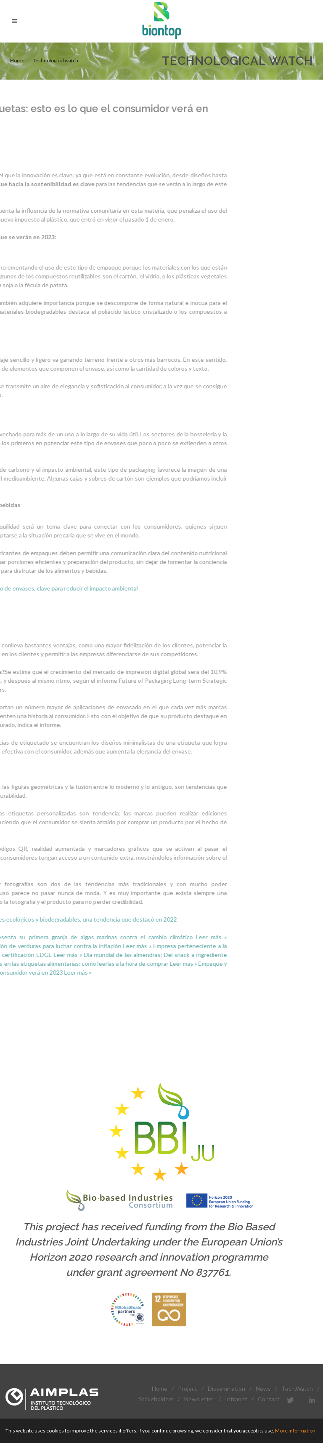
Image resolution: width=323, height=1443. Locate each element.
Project (187, 1388)
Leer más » (143, 937)
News (263, 1388)
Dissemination (226, 1388)
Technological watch (55, 60)
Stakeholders (156, 1399)
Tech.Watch (297, 1388)
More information (295, 1430)
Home (17, 60)
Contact (269, 1399)
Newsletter (199, 1399)
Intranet (236, 1399)
